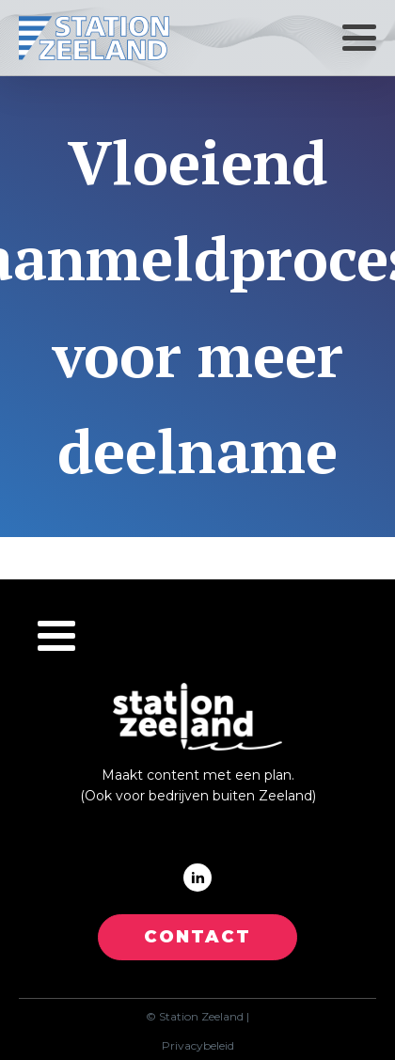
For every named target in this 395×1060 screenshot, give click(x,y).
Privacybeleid (198, 1045)
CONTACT (197, 936)
